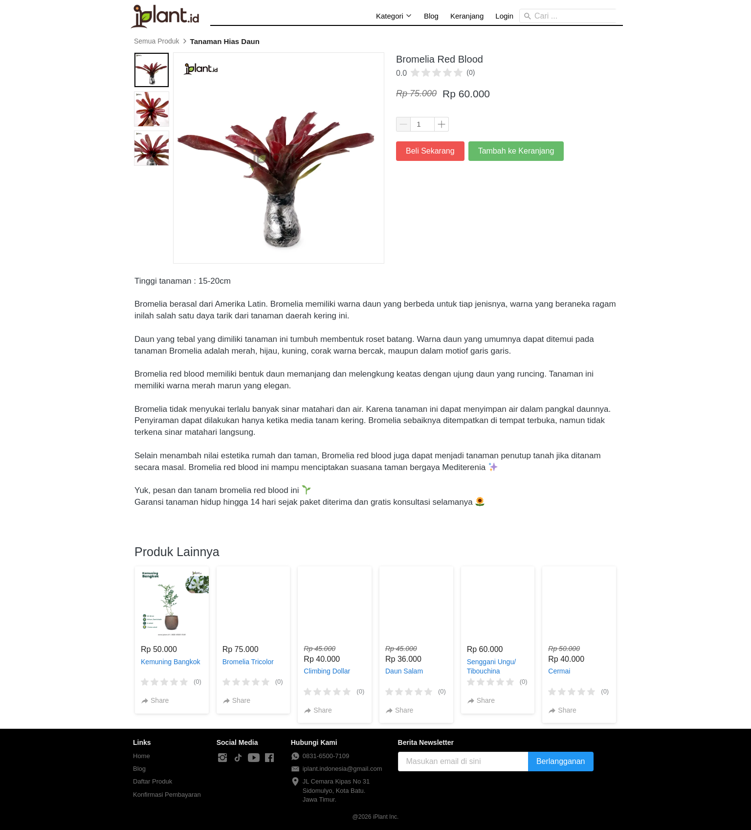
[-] (222, 758)
